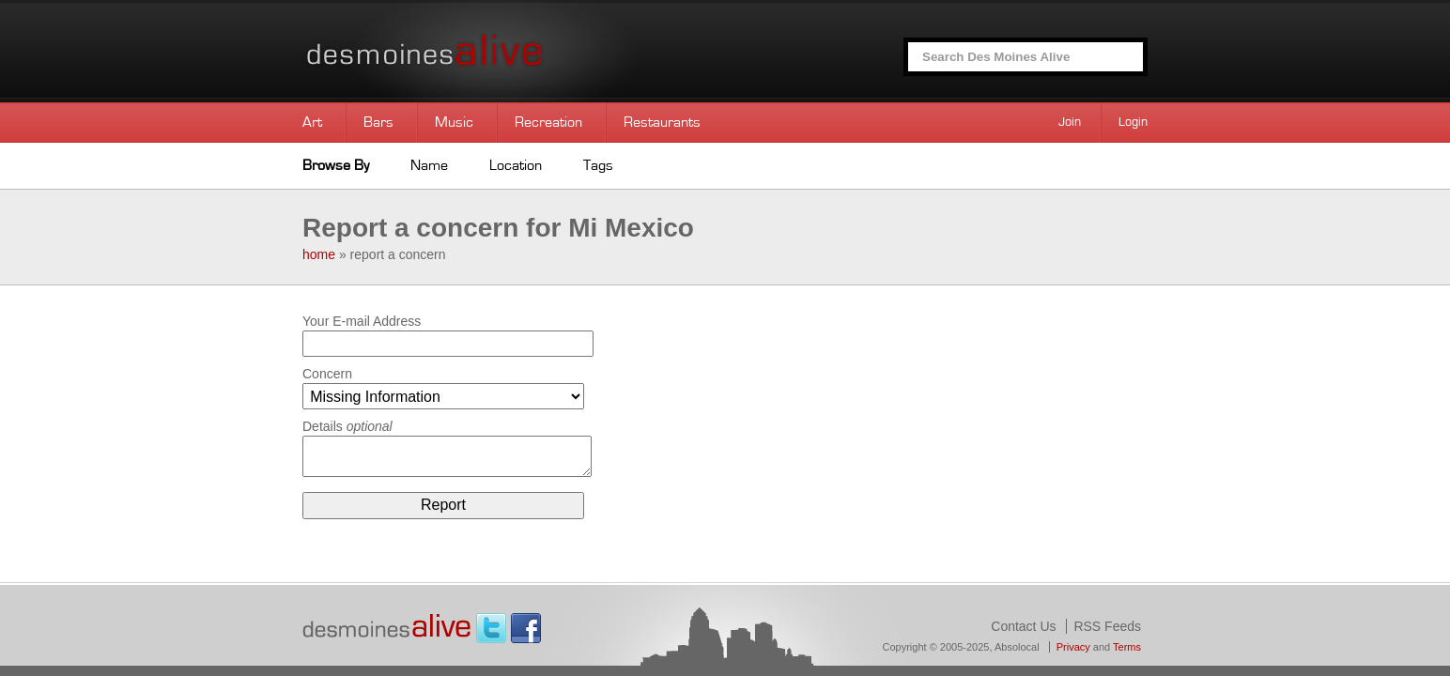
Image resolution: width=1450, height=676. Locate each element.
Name (429, 165)
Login (1133, 122)
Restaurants (662, 122)
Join (1069, 122)
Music (454, 122)
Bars (378, 122)
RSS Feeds (1107, 626)
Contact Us (1023, 626)
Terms (1127, 647)
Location (515, 165)
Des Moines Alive (490, 51)
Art (312, 122)
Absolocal (1017, 647)
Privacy (1073, 647)
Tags (598, 165)
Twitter (491, 628)
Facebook (526, 628)
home (318, 254)
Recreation (548, 122)
